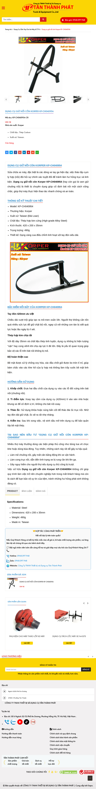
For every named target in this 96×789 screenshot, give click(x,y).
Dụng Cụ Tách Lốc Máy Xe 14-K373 (69, 636)
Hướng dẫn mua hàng (11, 737)
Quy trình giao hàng (58, 749)
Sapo (90, 785)
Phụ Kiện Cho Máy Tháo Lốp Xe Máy (27, 636)
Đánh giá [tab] (40, 491)
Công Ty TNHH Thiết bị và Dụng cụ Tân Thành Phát (40, 565)
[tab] (12, 491)
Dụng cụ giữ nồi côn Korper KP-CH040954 (36, 582)
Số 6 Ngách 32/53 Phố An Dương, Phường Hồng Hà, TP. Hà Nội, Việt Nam (43, 716)
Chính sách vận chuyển (60, 745)
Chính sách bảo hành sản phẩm (63, 737)
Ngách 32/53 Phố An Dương (15, 691)
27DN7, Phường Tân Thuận (14, 697)
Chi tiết (27, 643)
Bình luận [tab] (27, 491)
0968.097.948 (23, 556)
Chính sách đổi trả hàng (60, 753)
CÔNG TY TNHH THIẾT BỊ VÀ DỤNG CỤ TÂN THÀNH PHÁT (30, 703)
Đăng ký (86, 669)
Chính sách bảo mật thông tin (62, 741)
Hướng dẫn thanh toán (12, 733)
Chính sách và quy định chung (63, 733)
